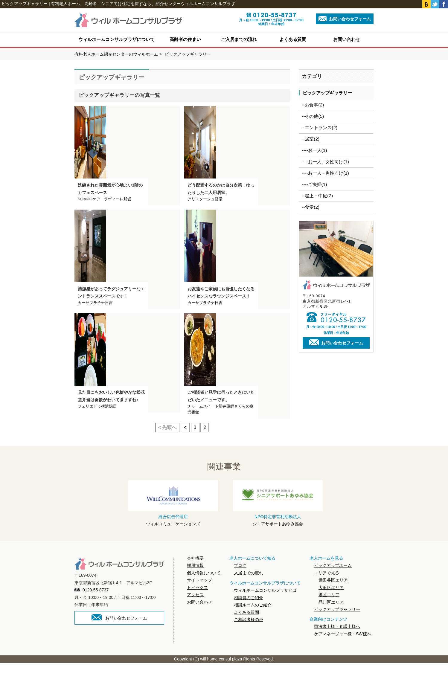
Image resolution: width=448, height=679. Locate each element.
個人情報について (203, 589)
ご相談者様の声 (248, 635)
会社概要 (195, 574)
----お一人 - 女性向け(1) (325, 161)
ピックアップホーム (333, 581)
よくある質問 (292, 39)
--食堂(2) (310, 207)
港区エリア (329, 610)
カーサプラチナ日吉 (95, 313)
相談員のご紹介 (248, 613)
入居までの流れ (248, 589)
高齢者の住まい (185, 39)
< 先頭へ (167, 443)
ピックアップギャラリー (327, 92)
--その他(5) (313, 116)
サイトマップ (199, 596)
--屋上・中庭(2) (317, 195)
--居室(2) (310, 138)
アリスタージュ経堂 (205, 204)
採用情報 (195, 581)
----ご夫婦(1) (314, 184)
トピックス (197, 603)
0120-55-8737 (91, 606)
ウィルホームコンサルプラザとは (265, 606)
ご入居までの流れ (239, 39)
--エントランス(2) (319, 127)
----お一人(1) (314, 150)
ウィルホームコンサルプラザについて (116, 39)
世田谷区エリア (333, 596)
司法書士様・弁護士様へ (337, 642)
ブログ (240, 581)
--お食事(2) (313, 104)
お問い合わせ (346, 39)
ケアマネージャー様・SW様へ (342, 650)
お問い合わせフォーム (345, 18)
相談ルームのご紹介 (253, 621)
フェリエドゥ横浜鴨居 (97, 422)
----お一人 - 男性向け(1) (325, 173)
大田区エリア (331, 603)
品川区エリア (331, 618)
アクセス (195, 610)
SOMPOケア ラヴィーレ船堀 (105, 204)
